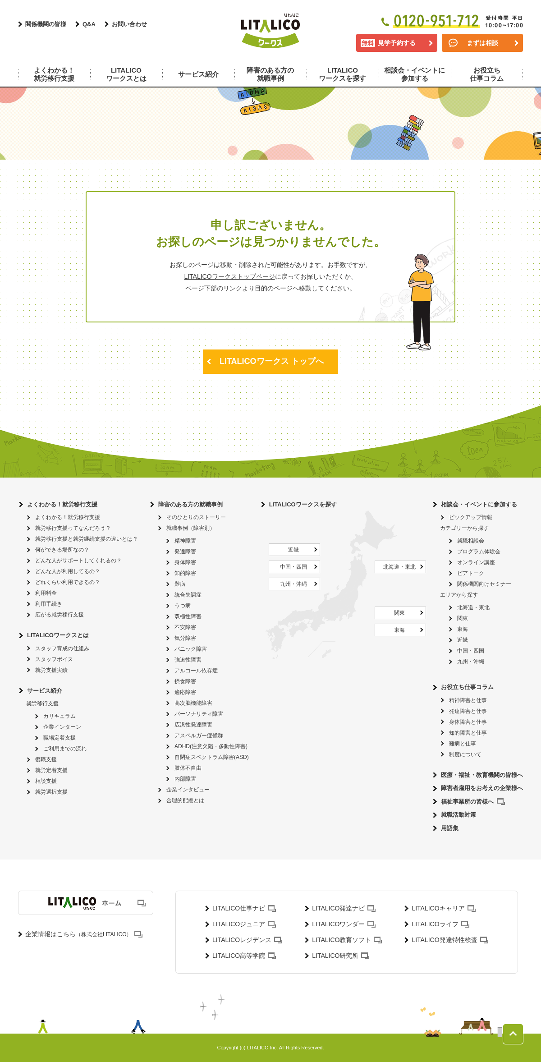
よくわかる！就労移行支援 (62, 504)
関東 (399, 613)
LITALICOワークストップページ (229, 276)
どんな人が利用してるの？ (67, 571)
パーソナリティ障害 (198, 714)
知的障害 (185, 573)
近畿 (293, 550)
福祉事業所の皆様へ (467, 801)
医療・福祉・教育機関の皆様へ (482, 775)
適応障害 (185, 692)
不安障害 (185, 627)
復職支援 (46, 759)
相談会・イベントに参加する (479, 504)
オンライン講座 (476, 562)
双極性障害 (188, 616)
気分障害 (185, 638)
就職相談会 (470, 541)
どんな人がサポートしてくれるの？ (78, 560)
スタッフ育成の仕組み (62, 648)
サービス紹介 (44, 690)
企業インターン (62, 727)
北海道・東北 (399, 567)
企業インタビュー (188, 789)
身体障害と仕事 (468, 722)
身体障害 (185, 562)
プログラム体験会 (478, 551)
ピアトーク (470, 573)
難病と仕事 (462, 743)
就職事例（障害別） (190, 528)
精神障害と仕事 (468, 700)
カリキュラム (59, 716)
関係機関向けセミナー (484, 584)
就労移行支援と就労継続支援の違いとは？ (86, 539)
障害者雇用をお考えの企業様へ (482, 788)
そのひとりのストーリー (196, 517)
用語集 (449, 828)
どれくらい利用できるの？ (67, 582)
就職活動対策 (458, 814)
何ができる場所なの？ (62, 550)
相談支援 (46, 781)
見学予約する (397, 42)
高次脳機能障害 (193, 703)
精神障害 (185, 541)
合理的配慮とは (185, 800)
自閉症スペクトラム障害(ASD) (211, 757)
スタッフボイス (54, 659)
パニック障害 (190, 649)
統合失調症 (188, 595)
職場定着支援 (59, 738)
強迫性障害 (188, 660)
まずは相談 (482, 42)
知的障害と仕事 (468, 733)
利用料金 (46, 593)
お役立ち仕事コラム (467, 687)
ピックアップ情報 (470, 517)
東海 (399, 630)
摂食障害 (185, 681)
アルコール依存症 (196, 670)
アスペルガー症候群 (198, 735)
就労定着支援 (51, 770)
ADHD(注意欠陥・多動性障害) (211, 746)
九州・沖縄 (293, 584)
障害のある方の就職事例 (190, 504)
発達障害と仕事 (468, 711)
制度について (465, 754)
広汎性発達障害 (193, 725)
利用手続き (48, 604)
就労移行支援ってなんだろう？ (73, 528)
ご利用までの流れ (65, 748)
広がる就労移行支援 (59, 614)
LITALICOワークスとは (58, 635)
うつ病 (182, 605)
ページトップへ (513, 1034)
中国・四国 (293, 567)
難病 (179, 584)
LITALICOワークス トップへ (272, 361)
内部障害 (185, 779)
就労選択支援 (51, 792)
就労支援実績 (51, 670)
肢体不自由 (188, 768)
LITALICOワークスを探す (303, 504)
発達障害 (185, 551)
